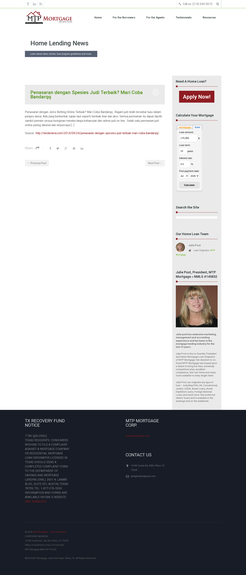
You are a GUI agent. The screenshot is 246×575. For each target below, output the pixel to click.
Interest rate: (186, 158)
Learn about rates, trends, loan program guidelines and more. (61, 53)
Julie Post (195, 245)
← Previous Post (36, 162)
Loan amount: (186, 132)
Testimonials (184, 17)
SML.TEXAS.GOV (35, 501)
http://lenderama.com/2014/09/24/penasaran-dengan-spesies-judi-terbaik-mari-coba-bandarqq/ (97, 133)
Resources (209, 17)
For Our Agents (155, 17)
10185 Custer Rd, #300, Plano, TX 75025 (148, 467)
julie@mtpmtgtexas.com (143, 476)
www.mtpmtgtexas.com (137, 436)
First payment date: (189, 171)
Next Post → (155, 162)
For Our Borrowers (124, 17)
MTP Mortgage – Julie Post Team (49, 532)
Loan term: (185, 145)
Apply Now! (197, 96)
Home (98, 17)
